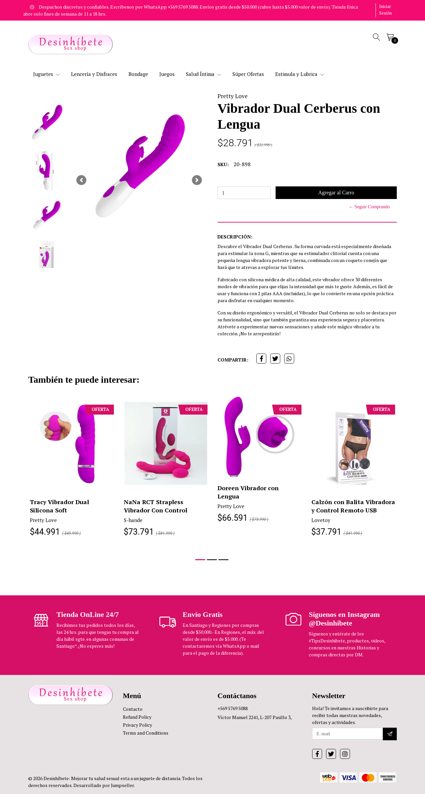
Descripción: (234, 236)
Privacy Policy (137, 725)
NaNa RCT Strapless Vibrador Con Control (155, 506)
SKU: (223, 164)
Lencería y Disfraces (94, 74)
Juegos (167, 74)
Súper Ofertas (248, 74)
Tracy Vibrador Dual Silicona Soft (60, 506)
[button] (81, 180)
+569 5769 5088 (232, 708)
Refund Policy (137, 717)
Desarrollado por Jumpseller (103, 785)
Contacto (132, 709)
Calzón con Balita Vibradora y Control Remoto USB (353, 506)
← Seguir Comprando (369, 206)
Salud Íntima (203, 74)
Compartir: (232, 360)
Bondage (138, 74)
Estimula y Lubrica (299, 74)
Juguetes (46, 74)
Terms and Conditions (145, 733)
